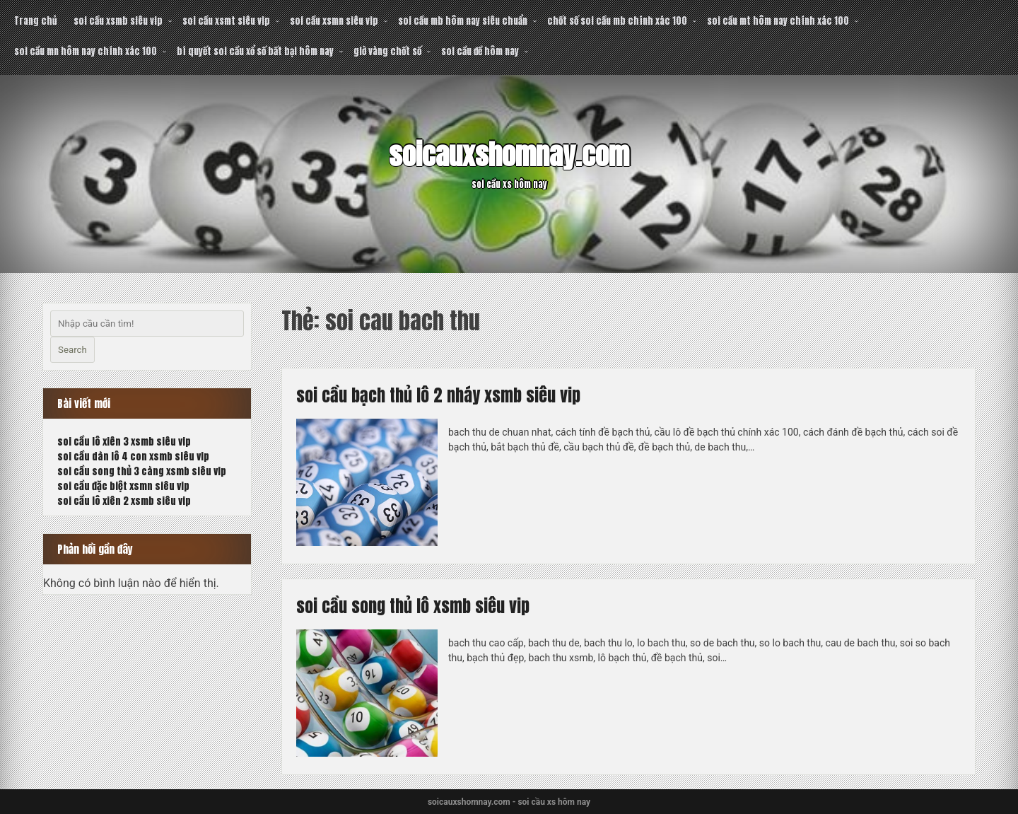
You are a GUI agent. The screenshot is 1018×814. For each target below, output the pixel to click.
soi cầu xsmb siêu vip (118, 21)
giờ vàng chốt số (387, 51)
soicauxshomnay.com (509, 154)
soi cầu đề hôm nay (480, 51)
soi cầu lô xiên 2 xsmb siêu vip (124, 501)
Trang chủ (35, 21)
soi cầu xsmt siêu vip (226, 21)
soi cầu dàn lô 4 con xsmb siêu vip (133, 456)
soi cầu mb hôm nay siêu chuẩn (462, 21)
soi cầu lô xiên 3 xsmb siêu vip (124, 441)
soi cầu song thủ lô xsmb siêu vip (413, 606)
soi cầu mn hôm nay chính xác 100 (85, 51)
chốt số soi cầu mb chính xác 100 (617, 21)
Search (72, 349)
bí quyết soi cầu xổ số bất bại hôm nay (255, 51)
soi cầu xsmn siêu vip (334, 21)
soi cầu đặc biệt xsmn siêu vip (123, 486)
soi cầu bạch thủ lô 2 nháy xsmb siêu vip (438, 395)
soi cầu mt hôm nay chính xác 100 (778, 21)
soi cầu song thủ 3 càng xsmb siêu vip (141, 471)
